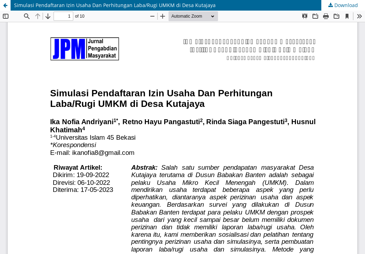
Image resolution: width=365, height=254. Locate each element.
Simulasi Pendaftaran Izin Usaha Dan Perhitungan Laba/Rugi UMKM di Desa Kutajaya (115, 5)
